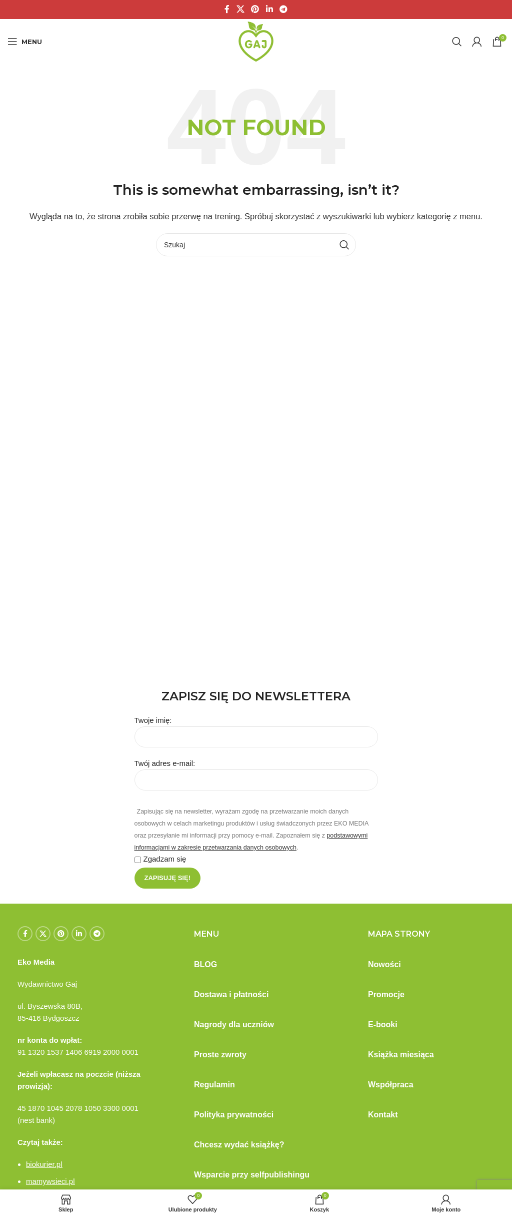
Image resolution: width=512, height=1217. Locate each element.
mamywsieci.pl (50, 1181)
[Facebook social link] (227, 9)
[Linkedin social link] (269, 9)
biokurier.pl (44, 1164)
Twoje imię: (256, 728)
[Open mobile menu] (24, 42)
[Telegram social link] (283, 9)
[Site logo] (256, 41)
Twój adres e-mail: (256, 771)
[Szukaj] (457, 42)
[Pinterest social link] (255, 9)
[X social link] (240, 9)
